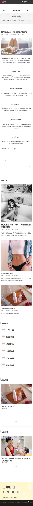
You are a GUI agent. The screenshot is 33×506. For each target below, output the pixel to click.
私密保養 (13, 34)
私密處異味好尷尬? (7, 273)
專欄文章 (9, 20)
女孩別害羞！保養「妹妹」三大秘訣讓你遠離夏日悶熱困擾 (16, 226)
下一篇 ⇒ (29, 166)
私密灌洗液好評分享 (8, 308)
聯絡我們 (24, 2)
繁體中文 (8, 2)
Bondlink (16, 504)
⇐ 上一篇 (3, 160)
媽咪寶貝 (4, 463)
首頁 (4, 20)
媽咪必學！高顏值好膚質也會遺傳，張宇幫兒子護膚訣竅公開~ (16, 460)
